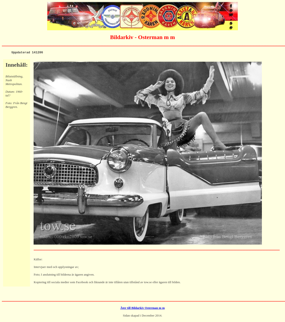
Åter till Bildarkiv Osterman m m (142, 308)
